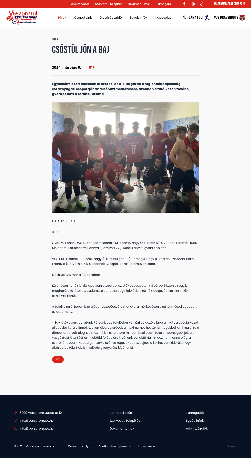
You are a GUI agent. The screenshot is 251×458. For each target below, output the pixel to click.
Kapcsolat (163, 17)
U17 (91, 67)
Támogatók (164, 4)
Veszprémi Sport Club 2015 (229, 4)
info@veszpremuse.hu (37, 420)
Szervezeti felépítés (108, 4)
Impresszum (146, 446)
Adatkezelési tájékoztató (115, 446)
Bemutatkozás (79, 4)
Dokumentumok (139, 4)
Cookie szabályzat (80, 446)
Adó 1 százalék (197, 428)
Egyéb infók (138, 17)
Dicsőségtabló (111, 17)
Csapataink (83, 17)
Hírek (62, 17)
